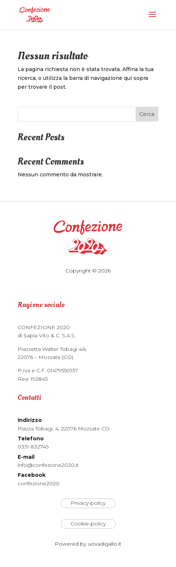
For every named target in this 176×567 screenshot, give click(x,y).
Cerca (146, 114)
